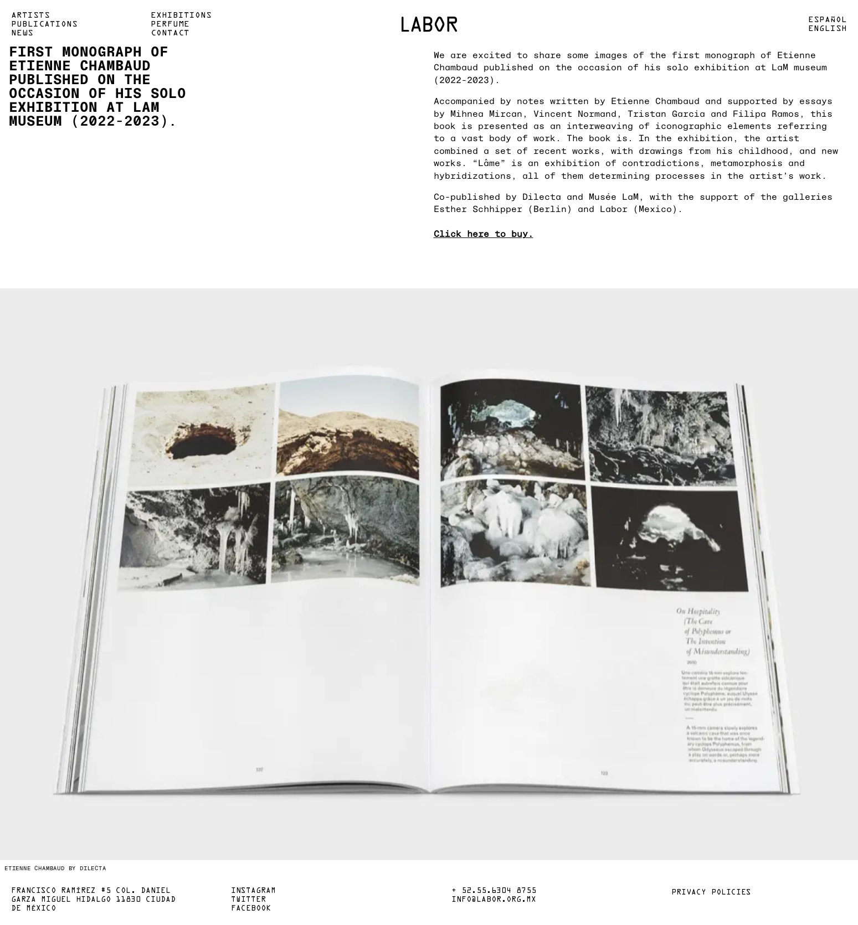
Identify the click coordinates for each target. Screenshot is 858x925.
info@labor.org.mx (493, 900)
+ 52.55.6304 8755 (493, 891)
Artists (30, 15)
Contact (170, 33)
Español (827, 20)
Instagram (253, 891)
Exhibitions (181, 15)
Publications (44, 24)
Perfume (170, 24)
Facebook (251, 909)
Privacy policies (711, 893)
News (22, 33)
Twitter (248, 900)
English (827, 29)
